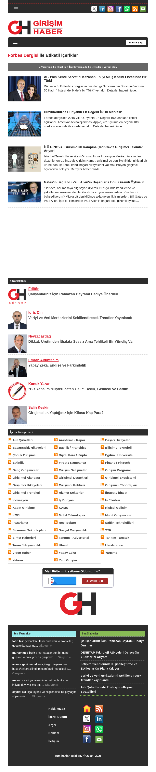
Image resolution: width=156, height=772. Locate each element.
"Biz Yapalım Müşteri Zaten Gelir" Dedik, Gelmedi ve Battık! (78, 389)
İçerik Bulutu (58, 716)
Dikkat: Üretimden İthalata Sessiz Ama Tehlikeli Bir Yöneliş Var (81, 342)
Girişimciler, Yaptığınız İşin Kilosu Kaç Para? (65, 413)
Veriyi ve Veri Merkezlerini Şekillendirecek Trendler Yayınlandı (80, 318)
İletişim (54, 741)
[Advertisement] (77, 249)
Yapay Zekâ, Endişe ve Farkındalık (57, 365)
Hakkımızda (57, 708)
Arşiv (52, 725)
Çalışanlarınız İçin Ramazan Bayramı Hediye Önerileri (73, 294)
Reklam (54, 733)
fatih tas (17, 641)
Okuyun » (45, 645)
